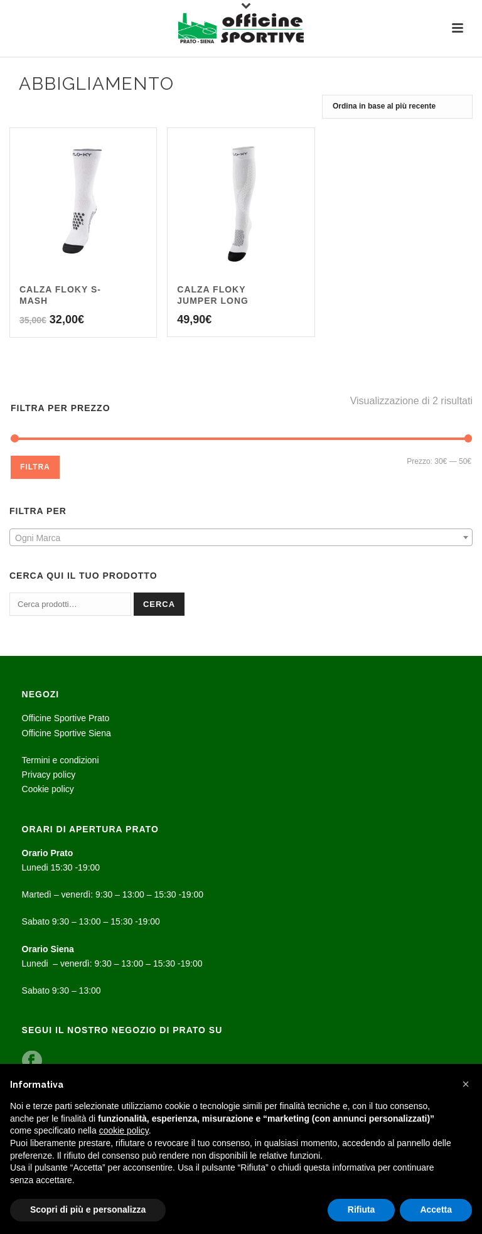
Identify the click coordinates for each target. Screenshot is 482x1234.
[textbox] (241, 538)
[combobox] (241, 537)
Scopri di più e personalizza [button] (88, 1209)
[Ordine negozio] (397, 107)
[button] (466, 1084)
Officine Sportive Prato (66, 718)
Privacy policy (49, 775)
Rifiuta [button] (361, 1209)
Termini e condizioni (60, 760)
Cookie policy (48, 789)
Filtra (35, 467)
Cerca (159, 604)
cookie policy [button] (124, 1130)
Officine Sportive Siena (66, 733)
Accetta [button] (436, 1209)
